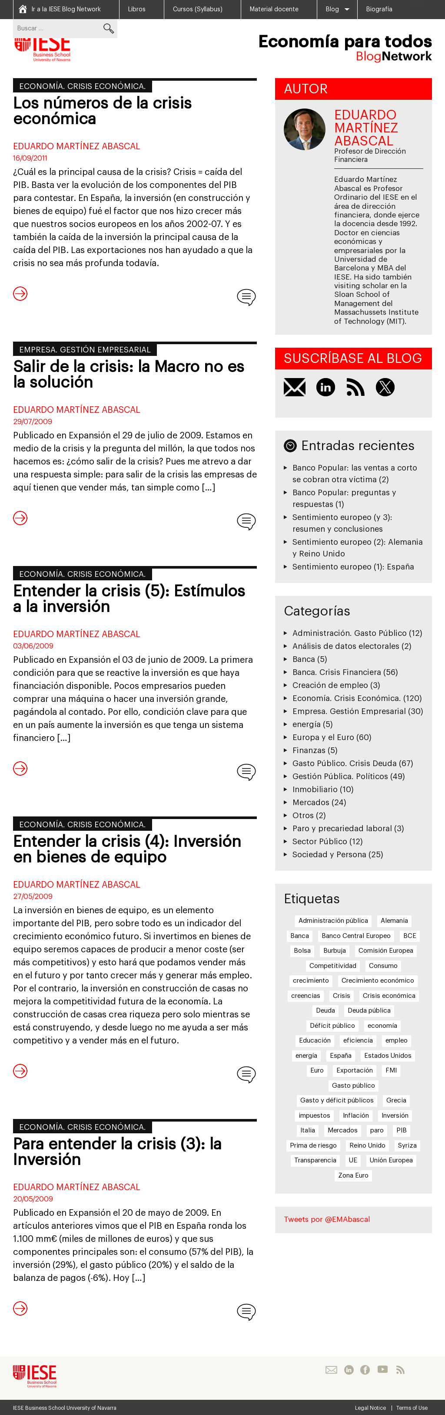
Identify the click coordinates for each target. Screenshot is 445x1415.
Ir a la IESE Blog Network (66, 10)
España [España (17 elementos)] (341, 1056)
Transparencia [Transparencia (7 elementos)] (315, 1160)
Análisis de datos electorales (345, 646)
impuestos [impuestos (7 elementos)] (314, 1115)
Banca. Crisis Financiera (336, 672)
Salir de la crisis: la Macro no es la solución (128, 375)
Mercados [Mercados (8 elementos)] (343, 1130)
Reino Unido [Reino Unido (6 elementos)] (367, 1145)
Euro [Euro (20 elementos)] (317, 1070)
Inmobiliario (315, 789)
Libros (137, 10)
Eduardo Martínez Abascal (76, 146)
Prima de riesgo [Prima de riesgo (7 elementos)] (313, 1145)
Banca (303, 659)
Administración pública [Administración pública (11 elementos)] (333, 921)
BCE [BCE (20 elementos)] (409, 936)
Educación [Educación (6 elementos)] (315, 1040)
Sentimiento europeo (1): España (353, 567)
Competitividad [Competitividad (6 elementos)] (332, 966)
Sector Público (319, 842)
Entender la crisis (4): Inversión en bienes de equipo (127, 849)
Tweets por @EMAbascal (327, 1219)
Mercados (310, 802)
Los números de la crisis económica (102, 111)
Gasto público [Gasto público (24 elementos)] (353, 1086)
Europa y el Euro (323, 737)
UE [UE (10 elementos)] (353, 1160)
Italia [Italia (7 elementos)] (307, 1130)
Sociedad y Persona (329, 855)
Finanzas (308, 750)
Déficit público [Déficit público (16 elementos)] (332, 1026)
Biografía (379, 10)
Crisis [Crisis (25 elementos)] (341, 996)
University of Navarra (91, 1408)
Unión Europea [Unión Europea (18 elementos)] (391, 1160)
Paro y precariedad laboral (342, 829)
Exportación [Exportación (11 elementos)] (354, 1070)
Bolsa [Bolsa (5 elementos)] (302, 951)
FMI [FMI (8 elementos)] (391, 1070)
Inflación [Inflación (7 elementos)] (356, 1115)
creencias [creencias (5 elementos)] (305, 996)
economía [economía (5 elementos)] (382, 1026)
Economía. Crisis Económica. (82, 86)
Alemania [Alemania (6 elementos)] (394, 921)
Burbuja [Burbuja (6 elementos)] (334, 951)
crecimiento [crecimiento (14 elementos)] (311, 980)
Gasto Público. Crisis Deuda (344, 763)
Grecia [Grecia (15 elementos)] (396, 1100)
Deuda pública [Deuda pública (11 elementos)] (369, 1010)
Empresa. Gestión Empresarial (85, 350)
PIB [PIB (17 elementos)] (401, 1130)
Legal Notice (370, 1408)
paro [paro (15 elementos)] (377, 1130)
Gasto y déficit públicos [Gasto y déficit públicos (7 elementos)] (337, 1100)
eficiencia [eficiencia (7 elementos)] (358, 1040)
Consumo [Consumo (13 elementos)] (383, 966)
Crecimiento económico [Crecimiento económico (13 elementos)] (378, 980)
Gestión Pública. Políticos (340, 776)
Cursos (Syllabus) (197, 10)
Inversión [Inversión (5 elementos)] (395, 1115)
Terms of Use (412, 1408)
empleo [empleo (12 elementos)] (396, 1040)
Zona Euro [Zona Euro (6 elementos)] (353, 1175)
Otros (303, 815)
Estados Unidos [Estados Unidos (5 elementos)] (388, 1056)
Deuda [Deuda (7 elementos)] (325, 1010)
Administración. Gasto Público (349, 633)
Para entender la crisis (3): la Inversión (117, 1152)
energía (306, 724)
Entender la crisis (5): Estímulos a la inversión (129, 599)
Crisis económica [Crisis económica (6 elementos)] (389, 996)
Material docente (274, 10)
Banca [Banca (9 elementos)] (299, 936)
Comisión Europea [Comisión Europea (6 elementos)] (386, 951)
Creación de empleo (330, 685)
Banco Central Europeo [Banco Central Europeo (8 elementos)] (356, 936)
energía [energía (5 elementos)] (306, 1056)
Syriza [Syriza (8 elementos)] (407, 1145)
